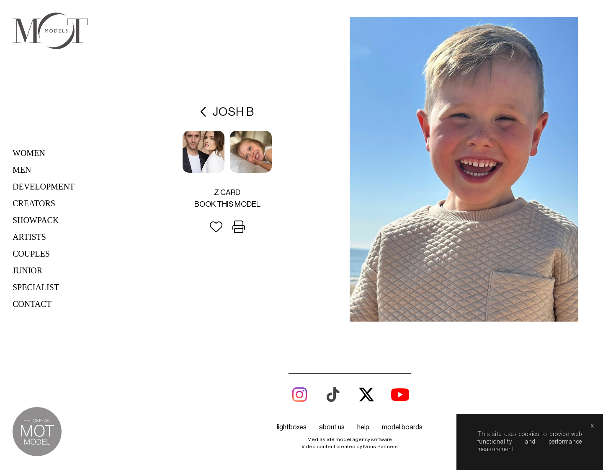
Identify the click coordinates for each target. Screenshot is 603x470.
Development (44, 186)
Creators (34, 203)
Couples (31, 253)
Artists (29, 236)
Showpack (36, 220)
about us (332, 427)
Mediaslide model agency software (349, 439)
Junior (27, 270)
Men (22, 169)
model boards (402, 427)
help (363, 427)
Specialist (36, 287)
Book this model (227, 204)
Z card (227, 192)
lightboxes (292, 427)
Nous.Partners (380, 446)
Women (29, 153)
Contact (32, 304)
